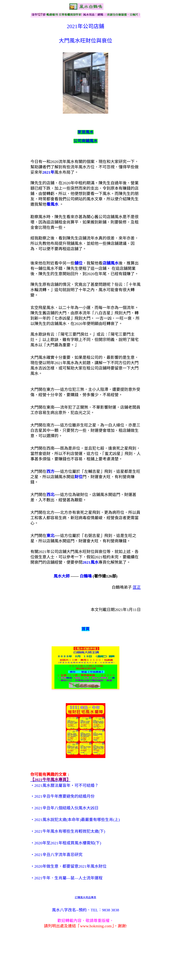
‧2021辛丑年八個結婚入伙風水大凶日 (64, 808)
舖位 (78, 263)
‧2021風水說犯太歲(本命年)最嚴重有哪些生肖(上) (75, 820)
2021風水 (90, 562)
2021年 (48, 172)
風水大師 (62, 576)
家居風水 (85, 132)
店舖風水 (111, 263)
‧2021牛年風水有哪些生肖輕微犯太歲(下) (67, 831)
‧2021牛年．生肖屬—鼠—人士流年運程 (66, 878)
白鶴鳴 (86, 576)
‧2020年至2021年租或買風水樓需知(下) (65, 843)
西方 (50, 471)
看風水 (52, 204)
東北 (50, 536)
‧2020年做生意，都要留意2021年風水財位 (68, 866)
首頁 (85, 629)
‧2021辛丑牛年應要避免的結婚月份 (62, 796)
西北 (50, 494)
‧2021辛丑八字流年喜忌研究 (56, 854)
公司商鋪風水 (85, 141)
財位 (78, 477)
